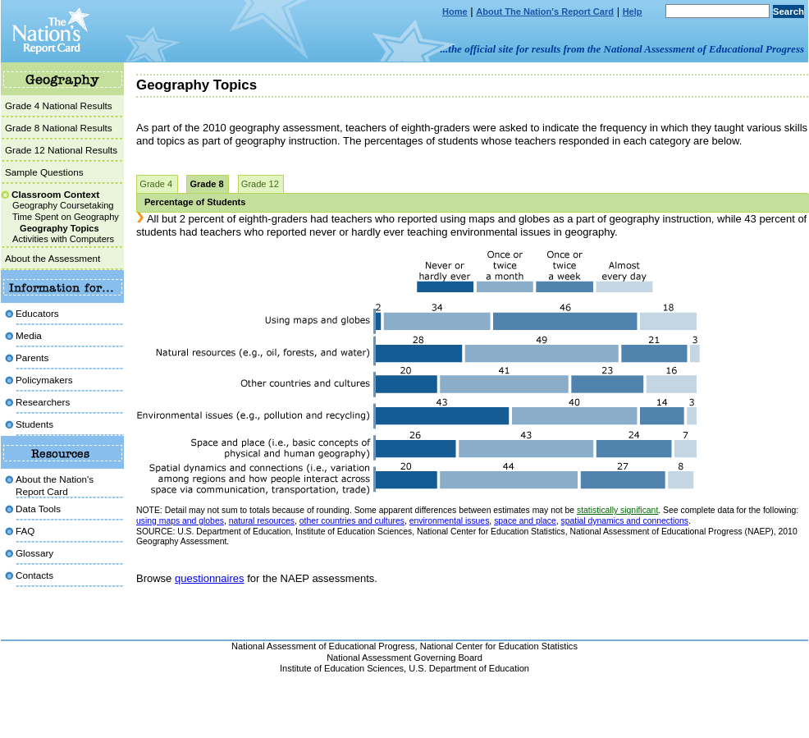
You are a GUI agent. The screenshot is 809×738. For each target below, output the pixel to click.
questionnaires (210, 578)
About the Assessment (52, 258)
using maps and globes (180, 520)
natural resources (262, 520)
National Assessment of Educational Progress (323, 646)
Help (632, 11)
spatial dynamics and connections (624, 520)
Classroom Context (55, 194)
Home (455, 11)
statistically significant (617, 510)
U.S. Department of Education (469, 668)
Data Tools (38, 508)
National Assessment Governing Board (404, 657)
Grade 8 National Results (58, 127)
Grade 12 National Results (61, 149)
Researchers (43, 402)
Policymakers (44, 379)
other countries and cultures (351, 520)
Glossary (34, 553)
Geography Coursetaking (63, 205)
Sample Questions (44, 172)
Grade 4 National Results (58, 105)
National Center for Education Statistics (499, 646)
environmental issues (449, 520)
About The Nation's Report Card (545, 11)
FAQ (25, 530)
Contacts (34, 575)
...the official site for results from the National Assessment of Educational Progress (622, 49)
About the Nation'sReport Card (55, 485)
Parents (32, 357)
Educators (37, 313)
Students (34, 424)
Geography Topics (59, 228)
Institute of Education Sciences (342, 668)
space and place (525, 520)
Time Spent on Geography (65, 217)
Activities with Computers (63, 239)
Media (29, 335)
